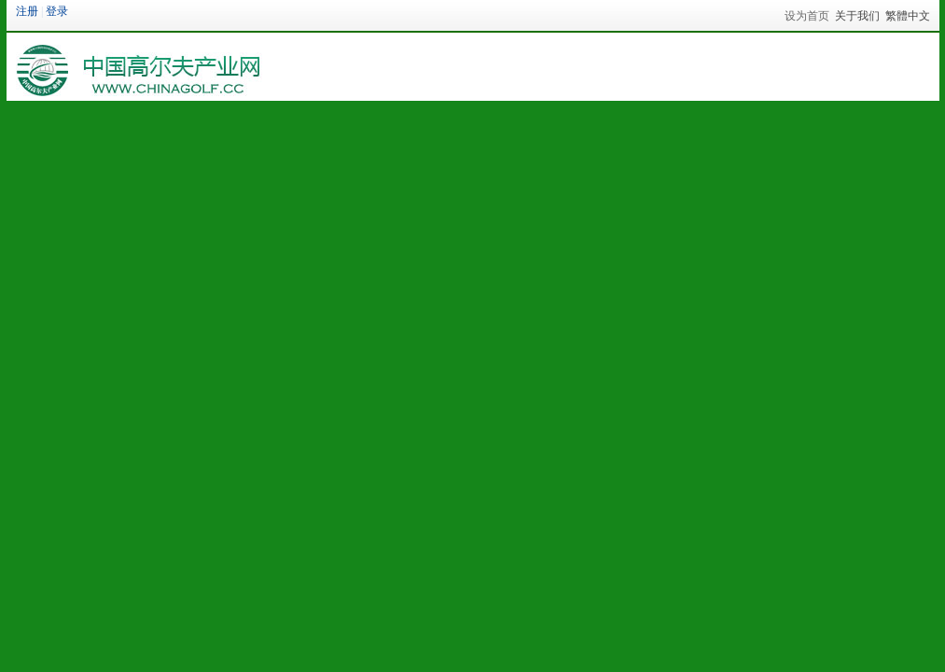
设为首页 (807, 15)
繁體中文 (907, 15)
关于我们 (857, 15)
